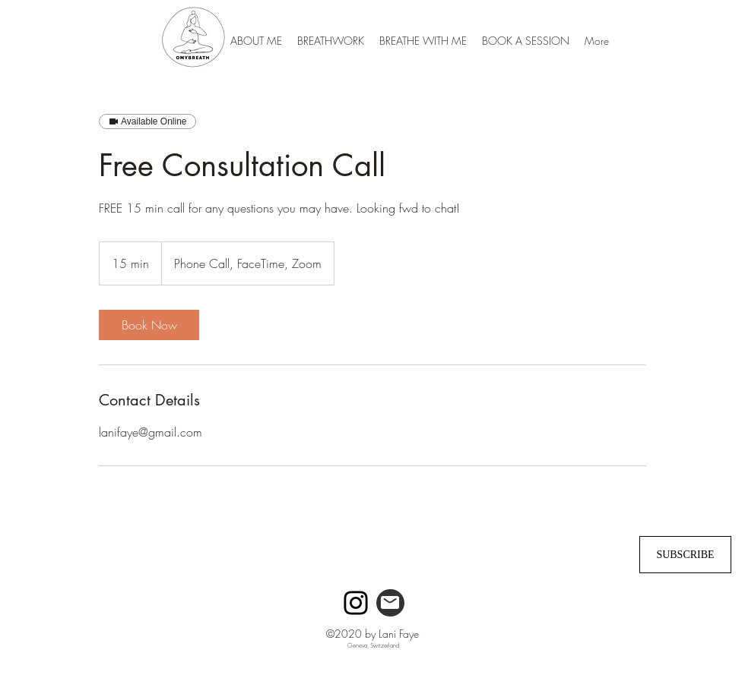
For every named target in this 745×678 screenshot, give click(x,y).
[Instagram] (356, 603)
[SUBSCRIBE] (685, 554)
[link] (149, 325)
